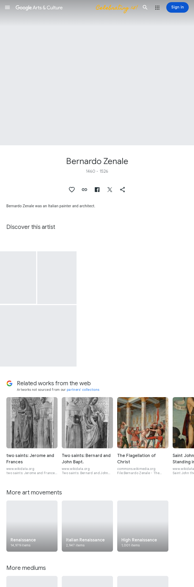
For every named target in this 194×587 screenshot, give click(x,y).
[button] (7, 7)
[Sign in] (177, 7)
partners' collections (83, 390)
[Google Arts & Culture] (76, 7)
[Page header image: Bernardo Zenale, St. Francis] (97, 72)
